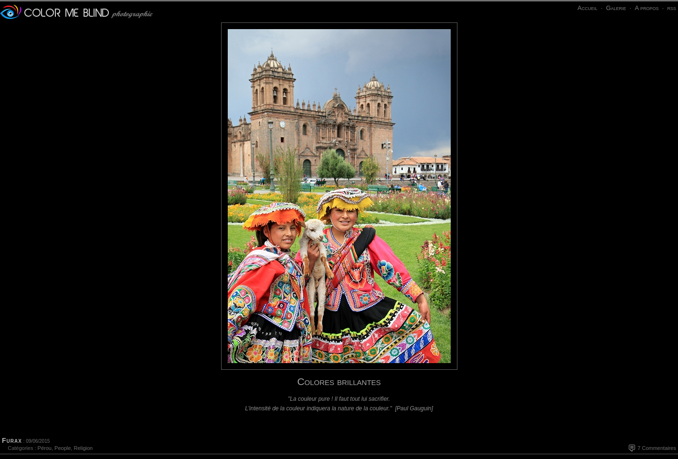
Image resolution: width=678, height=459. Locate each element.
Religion (83, 448)
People (62, 448)
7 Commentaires (656, 448)
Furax (12, 440)
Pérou (45, 448)
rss (671, 7)
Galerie (616, 7)
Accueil (587, 7)
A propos (646, 7)
